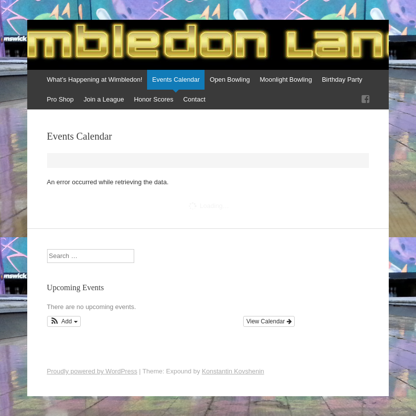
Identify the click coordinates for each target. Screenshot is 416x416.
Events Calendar (176, 79)
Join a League (104, 99)
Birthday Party (342, 79)
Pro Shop (60, 99)
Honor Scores (153, 99)
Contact (194, 99)
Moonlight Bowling (286, 79)
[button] (64, 321)
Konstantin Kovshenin (233, 371)
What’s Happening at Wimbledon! (95, 79)
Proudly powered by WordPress (92, 371)
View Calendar (268, 321)
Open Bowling (229, 79)
